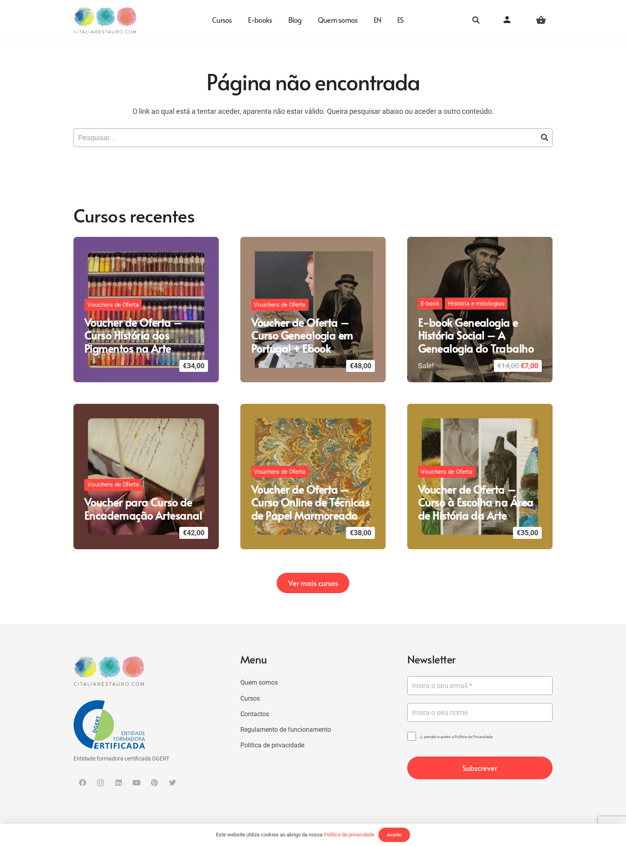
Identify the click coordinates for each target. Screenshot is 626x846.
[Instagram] (100, 783)
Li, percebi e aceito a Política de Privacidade (456, 737)
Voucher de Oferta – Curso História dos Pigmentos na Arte (133, 335)
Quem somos (259, 682)
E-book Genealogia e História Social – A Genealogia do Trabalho (475, 335)
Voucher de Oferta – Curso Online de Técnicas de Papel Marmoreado (310, 502)
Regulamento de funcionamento (285, 729)
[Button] (514, 20)
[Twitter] (172, 783)
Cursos (250, 698)
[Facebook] (82, 783)
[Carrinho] (541, 20)
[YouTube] (136, 783)
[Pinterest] (154, 783)
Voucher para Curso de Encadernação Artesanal (143, 508)
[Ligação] (105, 20)
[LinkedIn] (118, 783)
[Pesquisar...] (313, 137)
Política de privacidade (272, 745)
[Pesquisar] (476, 20)
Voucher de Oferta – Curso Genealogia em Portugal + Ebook (302, 335)
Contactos (254, 714)
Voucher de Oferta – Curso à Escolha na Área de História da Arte (475, 502)
